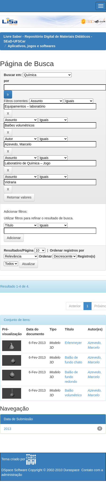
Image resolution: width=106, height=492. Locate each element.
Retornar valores (19, 197)
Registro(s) (86, 256)
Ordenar (45, 256)
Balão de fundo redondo (71, 377)
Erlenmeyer (73, 343)
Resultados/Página (18, 250)
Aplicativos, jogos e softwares (31, 46)
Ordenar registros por (67, 250)
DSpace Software (14, 470)
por (6, 81)
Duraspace (72, 470)
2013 (7, 429)
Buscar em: (13, 75)
